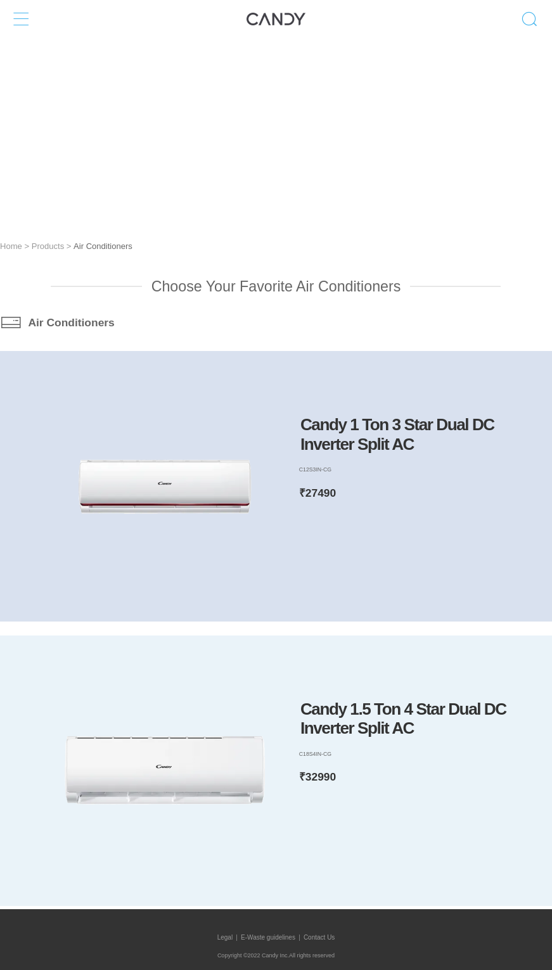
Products (48, 246)
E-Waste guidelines (268, 938)
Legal (225, 938)
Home (11, 246)
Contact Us (319, 938)
